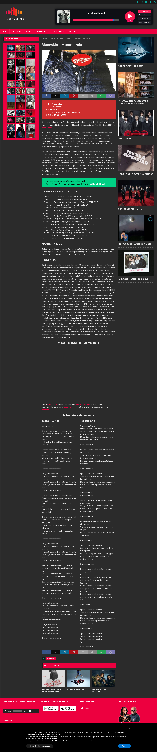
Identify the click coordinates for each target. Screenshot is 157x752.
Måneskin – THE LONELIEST (99, 690)
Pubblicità (41, 31)
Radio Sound (47, 127)
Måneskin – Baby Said (76, 689)
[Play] (5, 710)
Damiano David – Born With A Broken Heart (51, 690)
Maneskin (50, 658)
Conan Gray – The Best (130, 65)
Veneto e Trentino (144, 22)
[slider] (18, 710)
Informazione (7, 720)
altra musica (52, 404)
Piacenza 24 (46, 409)
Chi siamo (16, 31)
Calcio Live (33, 2)
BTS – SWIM (124, 138)
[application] (21, 710)
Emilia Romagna (144, 14)
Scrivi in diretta (57, 31)
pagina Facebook (83, 404)
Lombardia (144, 18)
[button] (129, 728)
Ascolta (72, 31)
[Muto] (30, 710)
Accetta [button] (124, 746)
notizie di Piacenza (71, 406)
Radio (28, 31)
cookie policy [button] (55, 734)
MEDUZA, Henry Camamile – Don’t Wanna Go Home (133, 102)
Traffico (59, 2)
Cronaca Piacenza (20, 2)
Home (5, 31)
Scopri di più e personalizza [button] (40, 746)
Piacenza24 (6, 2)
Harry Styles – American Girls (134, 243)
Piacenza (145, 11)
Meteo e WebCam (46, 2)
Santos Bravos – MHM (130, 208)
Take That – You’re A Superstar (135, 173)
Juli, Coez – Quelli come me (133, 278)
